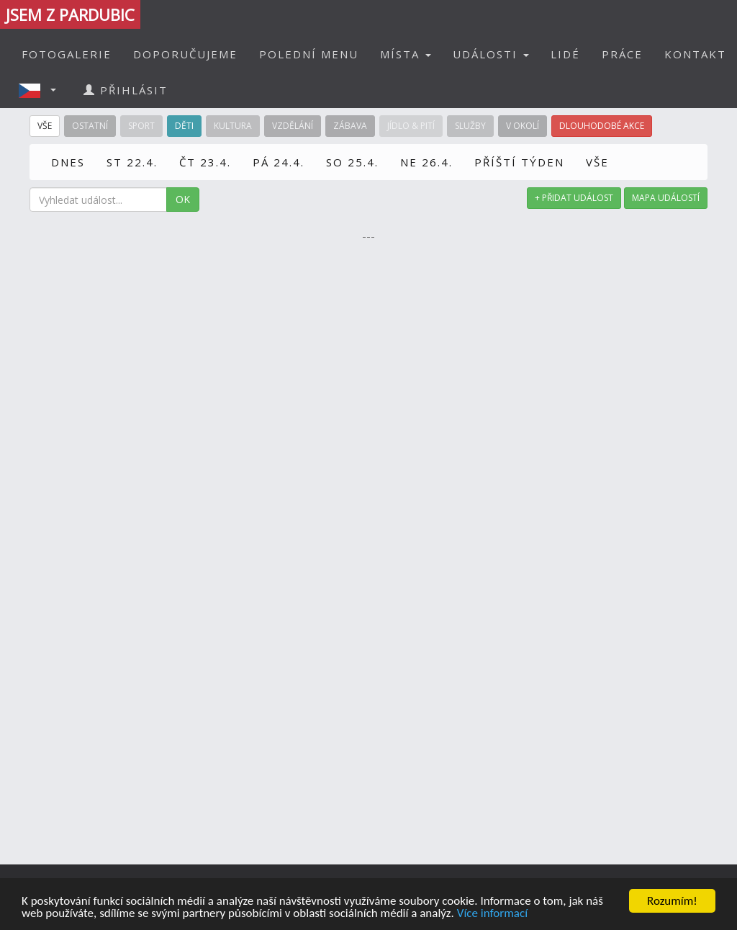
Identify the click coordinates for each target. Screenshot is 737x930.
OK (183, 199)
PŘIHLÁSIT (125, 90)
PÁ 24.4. (278, 162)
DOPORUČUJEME (185, 54)
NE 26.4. (426, 162)
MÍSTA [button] (405, 54)
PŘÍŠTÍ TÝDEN (519, 162)
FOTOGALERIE (67, 54)
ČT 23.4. (205, 162)
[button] (42, 90)
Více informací (492, 913)
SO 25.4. (352, 162)
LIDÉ (565, 54)
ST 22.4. (132, 162)
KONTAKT (695, 54)
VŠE (597, 162)
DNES (68, 162)
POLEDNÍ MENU (308, 54)
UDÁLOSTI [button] (491, 54)
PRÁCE (622, 54)
